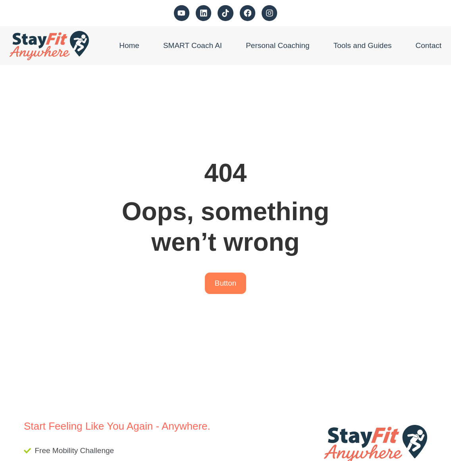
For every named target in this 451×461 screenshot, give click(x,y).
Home (129, 45)
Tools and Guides (362, 45)
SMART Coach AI (192, 45)
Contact (428, 45)
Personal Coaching (278, 45)
